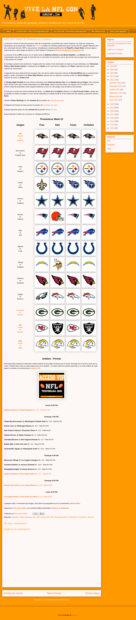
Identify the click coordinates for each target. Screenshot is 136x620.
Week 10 (91, 517)
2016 (112, 118)
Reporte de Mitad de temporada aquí (70, 50)
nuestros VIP (35, 368)
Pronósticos (82, 517)
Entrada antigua (92, 593)
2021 (112, 80)
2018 (112, 111)
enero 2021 (114, 100)
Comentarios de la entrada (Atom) (56, 600)
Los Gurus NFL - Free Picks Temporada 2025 (70, 31)
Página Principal (54, 593)
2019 (112, 108)
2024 (112, 69)
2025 (112, 66)
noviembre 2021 (116, 86)
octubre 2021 (114, 90)
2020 (112, 104)
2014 (112, 125)
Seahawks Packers (20, 312)
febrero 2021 (114, 96)
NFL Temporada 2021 (59, 517)
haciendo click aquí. (57, 100)
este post (38, 46)
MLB (109, 149)
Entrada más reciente (13, 593)
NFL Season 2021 (43, 517)
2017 (112, 114)
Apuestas (15, 517)
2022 (112, 76)
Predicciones (72, 517)
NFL (34, 517)
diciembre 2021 (115, 83)
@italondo (65, 508)
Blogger (74, 615)
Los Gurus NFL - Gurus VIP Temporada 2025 (32, 31)
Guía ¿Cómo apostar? (118, 31)
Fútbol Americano (25, 517)
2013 (112, 128)
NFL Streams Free (98, 31)
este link (54, 110)
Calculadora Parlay (114, 53)
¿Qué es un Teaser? (115, 50)
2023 (112, 73)
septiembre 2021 (116, 93)
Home (9, 31)
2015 (112, 121)
